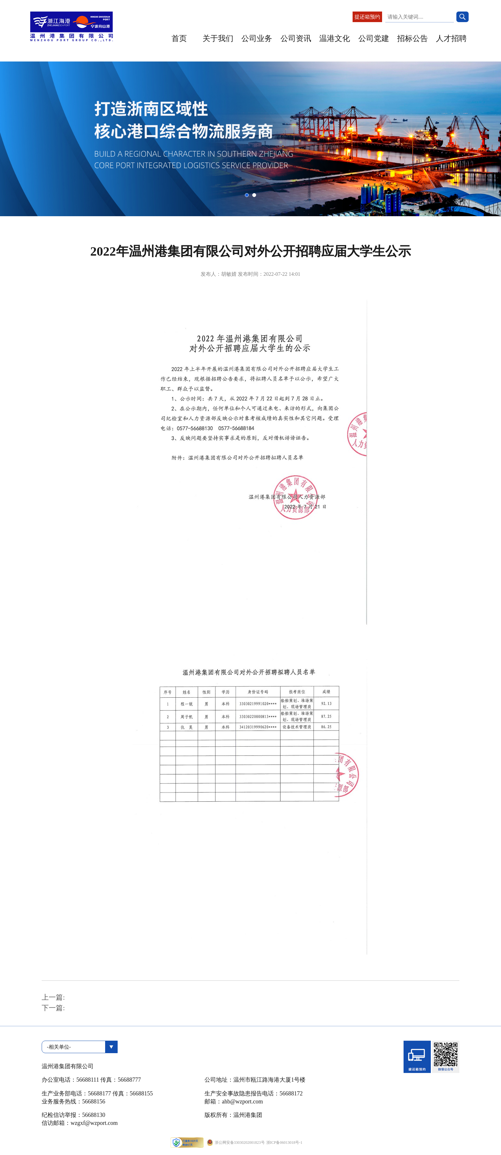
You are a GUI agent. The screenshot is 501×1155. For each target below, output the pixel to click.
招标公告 (412, 38)
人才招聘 (451, 38)
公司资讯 (295, 38)
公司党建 (373, 38)
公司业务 (256, 38)
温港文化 (334, 38)
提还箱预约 (367, 17)
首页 (179, 38)
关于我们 (218, 38)
